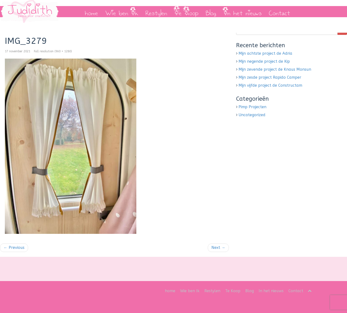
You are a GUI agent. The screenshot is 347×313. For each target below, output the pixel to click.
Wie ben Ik (121, 11)
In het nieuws (243, 11)
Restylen (156, 11)
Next (218, 247)
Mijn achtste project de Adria (265, 53)
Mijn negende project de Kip (264, 61)
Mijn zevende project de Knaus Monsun (275, 69)
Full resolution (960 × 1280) (53, 51)
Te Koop (186, 11)
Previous (14, 247)
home (91, 11)
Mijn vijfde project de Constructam (270, 85)
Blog (211, 11)
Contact (279, 11)
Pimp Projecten (252, 107)
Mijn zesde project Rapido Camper (270, 77)
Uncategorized (252, 115)
